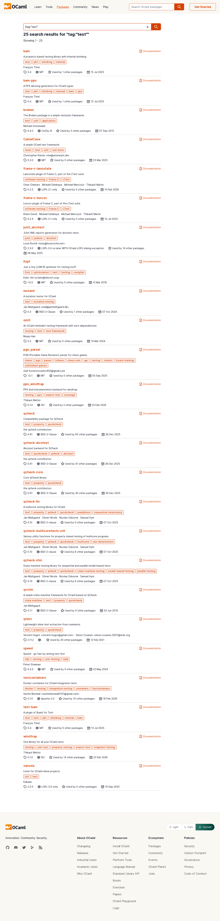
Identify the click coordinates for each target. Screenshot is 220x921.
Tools (49, 7)
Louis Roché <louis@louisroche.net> (44, 243)
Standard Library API (126, 873)
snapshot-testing (104, 747)
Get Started (203, 7)
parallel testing (146, 571)
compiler (79, 272)
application (48, 120)
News (95, 7)
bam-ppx (30, 80)
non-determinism (103, 541)
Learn (37, 7)
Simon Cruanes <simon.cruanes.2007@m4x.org (103, 635)
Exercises (119, 887)
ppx (80, 91)
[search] (179, 6)
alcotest (51, 238)
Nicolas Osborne (68, 517)
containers (82, 688)
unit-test (42, 747)
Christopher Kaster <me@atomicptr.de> (46, 155)
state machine (33, 600)
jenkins (38, 238)
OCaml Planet (157, 866)
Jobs (151, 873)
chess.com (74, 360)
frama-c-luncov (35, 198)
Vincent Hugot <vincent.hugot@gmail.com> (48, 635)
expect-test (53, 394)
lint (27, 776)
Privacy (189, 866)
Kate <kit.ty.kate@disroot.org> (41, 277)
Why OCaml (84, 873)
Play (105, 7)
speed (28, 648)
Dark (188, 827)
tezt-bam (30, 707)
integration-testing (60, 688)
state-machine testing (91, 571)
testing (65, 272)
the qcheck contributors (37, 429)
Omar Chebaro (31, 184)
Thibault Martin (95, 184)
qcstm (28, 589)
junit (27, 238)
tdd (27, 659)
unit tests (58, 150)
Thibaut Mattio (32, 400)
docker (29, 688)
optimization (41, 272)
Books (117, 880)
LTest (66, 179)
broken (28, 110)
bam (26, 51)
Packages (63, 7)
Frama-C (54, 179)
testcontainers (34, 677)
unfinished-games (36, 365)
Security (189, 846)
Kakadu (27, 781)
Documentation (150, 51)
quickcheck (54, 424)
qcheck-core (33, 472)
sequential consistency (108, 512)
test (27, 61)
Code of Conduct (195, 873)
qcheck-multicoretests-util (44, 531)
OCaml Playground (124, 901)
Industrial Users (87, 860)
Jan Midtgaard (31, 517)
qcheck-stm (32, 560)
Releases (82, 853)
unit (36, 120)
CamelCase (31, 139)
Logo (116, 908)
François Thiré (31, 67)
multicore (83, 541)
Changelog (83, 846)
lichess (59, 360)
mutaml (29, 291)
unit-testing (52, 659)
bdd (65, 659)
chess (28, 360)
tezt (36, 717)
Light (174, 827)
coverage (69, 394)
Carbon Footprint (195, 853)
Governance (192, 860)
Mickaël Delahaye (52, 184)
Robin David (30, 214)
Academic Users (87, 866)
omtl (26, 320)
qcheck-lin (31, 501)
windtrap (30, 736)
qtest (27, 619)
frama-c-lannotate (37, 168)
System (205, 827)
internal (60, 61)
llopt (26, 261)
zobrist (108, 360)
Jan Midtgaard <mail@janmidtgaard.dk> (46, 306)
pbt (36, 61)
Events (152, 860)
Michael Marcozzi (74, 184)
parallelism (84, 512)
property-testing (62, 747)
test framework (55, 330)
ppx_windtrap (33, 384)
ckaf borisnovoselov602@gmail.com (44, 370)
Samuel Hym (87, 517)
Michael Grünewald (34, 125)
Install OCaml (121, 846)
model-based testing (121, 571)
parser (48, 360)
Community (80, 7)
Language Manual (124, 866)
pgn (38, 360)
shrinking (47, 61)
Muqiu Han (29, 336)
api (86, 360)
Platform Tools (122, 860)
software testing (35, 179)
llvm (27, 272)
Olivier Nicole (49, 517)
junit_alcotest (33, 227)
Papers (117, 894)
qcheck (29, 413)
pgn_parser (31, 349)
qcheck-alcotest (36, 443)
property (39, 424)
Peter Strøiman (32, 664)
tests (28, 150)
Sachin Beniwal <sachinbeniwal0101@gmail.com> (51, 693)
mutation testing (44, 301)
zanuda (28, 766)
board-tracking (125, 360)
